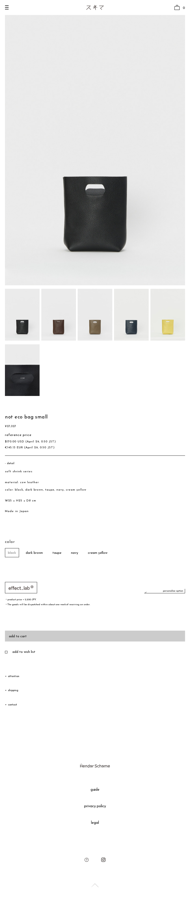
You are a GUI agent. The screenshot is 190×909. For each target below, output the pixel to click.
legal (95, 823)
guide (95, 790)
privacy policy (95, 806)
